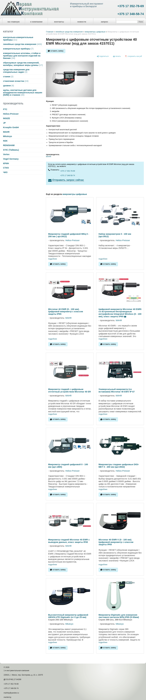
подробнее (52, 259)
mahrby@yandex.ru (11, 693)
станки (8, 76)
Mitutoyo (7, 136)
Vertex (6, 154)
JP (4, 123)
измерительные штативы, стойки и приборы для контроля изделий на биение (21, 55)
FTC (5, 109)
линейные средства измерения (22, 44)
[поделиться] (103, 56)
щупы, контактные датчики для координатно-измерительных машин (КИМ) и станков (22, 92)
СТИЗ (6, 168)
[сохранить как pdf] (133, 56)
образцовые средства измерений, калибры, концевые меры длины (23, 64)
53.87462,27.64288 (13, 679)
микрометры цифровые (95, 32)
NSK (5, 141)
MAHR (6, 132)
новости (81, 22)
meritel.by (7, 697)
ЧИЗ (5, 172)
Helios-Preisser (11, 114)
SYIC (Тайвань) (11, 150)
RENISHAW (9, 145)
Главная (49, 32)
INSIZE (6, 118)
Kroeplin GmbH (11, 127)
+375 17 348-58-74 (130, 14)
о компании (36, 22)
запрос (104, 22)
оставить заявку (56, 51)
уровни (8, 85)
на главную (14, 22)
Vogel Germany (11, 159)
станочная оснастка (15, 81)
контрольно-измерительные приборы (18, 38)
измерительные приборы (18, 49)
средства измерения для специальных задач (16, 70)
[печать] (117, 56)
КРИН (6, 163)
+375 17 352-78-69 (130, 6)
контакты (59, 22)
